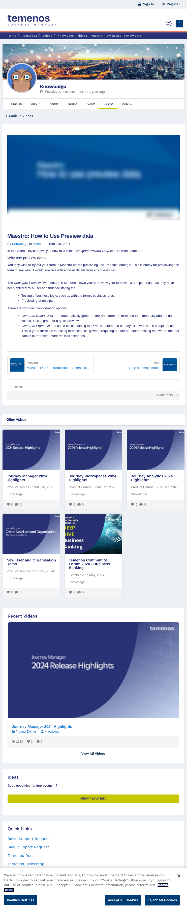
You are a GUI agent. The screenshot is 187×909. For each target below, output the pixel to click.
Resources (29, 35)
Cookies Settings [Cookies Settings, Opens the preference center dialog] (20, 902)
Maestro (38, 244)
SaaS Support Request (28, 847)
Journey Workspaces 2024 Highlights (92, 478)
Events (74, 575)
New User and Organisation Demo (31, 562)
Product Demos (18, 487)
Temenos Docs (21, 855)
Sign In (146, 4)
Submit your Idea (93, 798)
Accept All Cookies (123, 902)
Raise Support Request (29, 839)
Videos (47, 35)
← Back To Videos (19, 116)
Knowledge (53, 86)
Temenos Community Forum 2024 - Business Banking (89, 564)
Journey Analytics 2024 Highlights (152, 478)
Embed (17, 387)
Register (171, 4)
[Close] (178, 877)
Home (12, 35)
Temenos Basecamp (26, 864)
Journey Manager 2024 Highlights (27, 478)
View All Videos (93, 753)
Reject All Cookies (162, 902)
